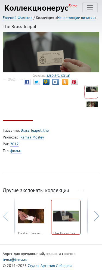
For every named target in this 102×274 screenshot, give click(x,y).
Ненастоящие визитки (76, 17)
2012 (14, 143)
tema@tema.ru (15, 259)
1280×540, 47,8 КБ (58, 76)
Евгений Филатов (17, 17)
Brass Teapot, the (35, 130)
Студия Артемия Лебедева (50, 265)
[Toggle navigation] (90, 7)
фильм (15, 150)
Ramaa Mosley (32, 137)
